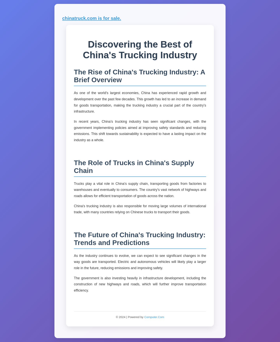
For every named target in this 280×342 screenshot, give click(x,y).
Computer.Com (154, 317)
